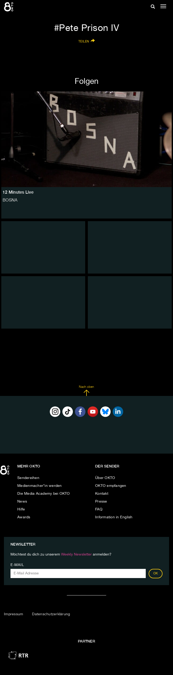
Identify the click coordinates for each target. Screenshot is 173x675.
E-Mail (17, 565)
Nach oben (86, 390)
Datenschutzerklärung (51, 614)
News (22, 501)
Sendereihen (28, 478)
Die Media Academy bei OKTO (43, 494)
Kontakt (101, 494)
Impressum (13, 614)
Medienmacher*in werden (39, 486)
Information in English (114, 517)
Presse (101, 501)
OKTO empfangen (110, 486)
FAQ (98, 509)
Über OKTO (105, 478)
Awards (23, 517)
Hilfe (21, 509)
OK (155, 573)
